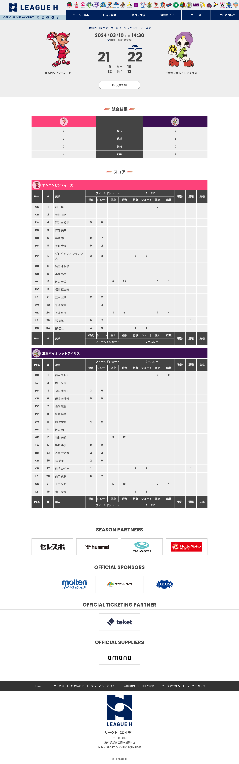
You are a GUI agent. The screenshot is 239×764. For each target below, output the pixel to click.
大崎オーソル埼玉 (76, 5)
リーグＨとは (56, 686)
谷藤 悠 (59, 238)
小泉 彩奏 (60, 274)
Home (37, 686)
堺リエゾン (136, 5)
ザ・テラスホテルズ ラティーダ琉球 (235, 5)
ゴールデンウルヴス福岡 (149, 5)
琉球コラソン (162, 5)
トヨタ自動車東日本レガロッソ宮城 (69, 5)
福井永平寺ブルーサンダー (103, 5)
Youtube (47, 17)
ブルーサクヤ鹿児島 (229, 5)
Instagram (42, 17)
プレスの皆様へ (170, 686)
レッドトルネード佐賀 (156, 5)
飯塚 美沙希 (62, 399)
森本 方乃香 (62, 453)
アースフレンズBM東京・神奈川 (89, 5)
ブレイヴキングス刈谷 (123, 5)
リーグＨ (33, 7)
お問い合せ (77, 686)
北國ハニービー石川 (176, 5)
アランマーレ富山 (169, 5)
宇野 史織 (60, 246)
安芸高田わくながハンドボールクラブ (142, 5)
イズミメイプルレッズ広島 (209, 5)
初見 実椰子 (62, 391)
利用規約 (129, 686)
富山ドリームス (96, 5)
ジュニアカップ (196, 686)
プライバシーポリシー (104, 686)
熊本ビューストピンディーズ (222, 5)
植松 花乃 (60, 215)
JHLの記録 (148, 686)
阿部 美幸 (60, 230)
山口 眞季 (60, 476)
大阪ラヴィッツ (202, 5)
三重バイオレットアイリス (196, 5)
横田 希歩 (60, 492)
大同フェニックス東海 (116, 5)
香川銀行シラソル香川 (215, 5)
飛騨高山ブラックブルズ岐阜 (182, 5)
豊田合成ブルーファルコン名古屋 (109, 5)
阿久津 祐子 (62, 222)
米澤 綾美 (60, 305)
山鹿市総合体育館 (120, 40)
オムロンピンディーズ (52, 185)
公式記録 (121, 85)
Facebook (52, 17)
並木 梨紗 (60, 297)
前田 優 (59, 207)
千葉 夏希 (60, 484)
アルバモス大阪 (129, 5)
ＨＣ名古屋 (189, 5)
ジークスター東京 (83, 5)
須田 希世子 (62, 266)
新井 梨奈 (60, 414)
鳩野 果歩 (60, 445)
